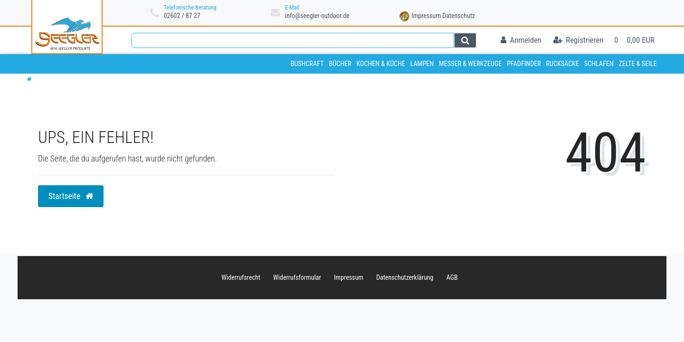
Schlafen (599, 63)
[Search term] (293, 40)
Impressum (426, 15)
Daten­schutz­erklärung (405, 277)
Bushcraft (307, 63)
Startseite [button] (70, 196)
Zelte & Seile (638, 63)
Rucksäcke (563, 63)
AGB (452, 277)
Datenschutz (458, 15)
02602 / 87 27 (182, 15)
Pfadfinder (524, 63)
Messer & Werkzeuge (470, 63)
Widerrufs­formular (297, 277)
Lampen (422, 63)
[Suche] (465, 40)
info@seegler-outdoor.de (317, 15)
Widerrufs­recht (240, 277)
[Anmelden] (521, 41)
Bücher (340, 63)
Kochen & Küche (380, 63)
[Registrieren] (578, 41)
